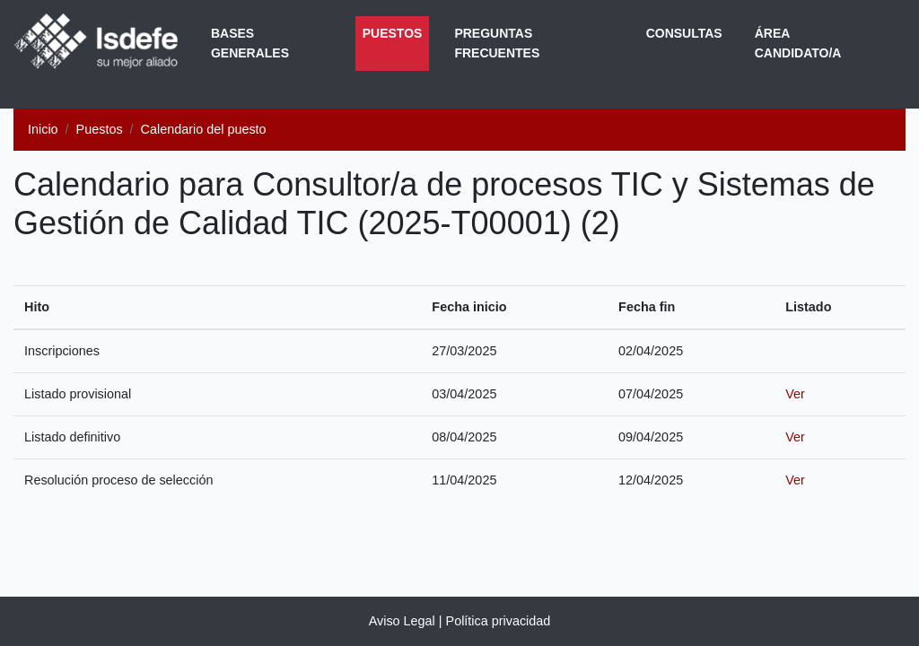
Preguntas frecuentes (496, 43)
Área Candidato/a (798, 43)
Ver (795, 394)
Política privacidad (498, 621)
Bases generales (250, 43)
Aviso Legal (402, 621)
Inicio (43, 129)
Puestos (396, 31)
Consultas (684, 33)
